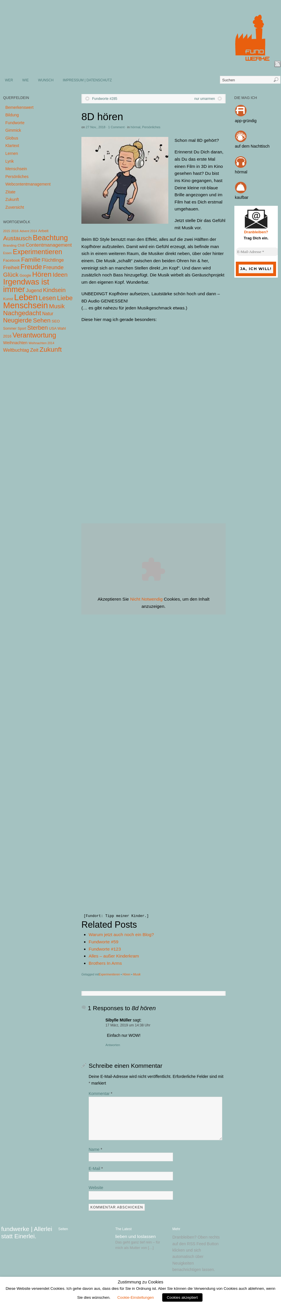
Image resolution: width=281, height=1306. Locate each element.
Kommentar (100, 1093)
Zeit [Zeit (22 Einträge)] (34, 350)
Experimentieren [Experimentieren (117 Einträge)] (37, 252)
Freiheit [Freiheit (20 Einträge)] (11, 267)
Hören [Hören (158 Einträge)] (42, 274)
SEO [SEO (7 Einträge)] (56, 321)
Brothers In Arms (105, 963)
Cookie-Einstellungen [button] (135, 1297)
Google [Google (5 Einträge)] (25, 276)
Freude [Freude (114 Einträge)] (31, 267)
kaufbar (242, 197)
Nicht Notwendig (146, 599)
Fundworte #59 (103, 941)
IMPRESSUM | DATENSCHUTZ (87, 80)
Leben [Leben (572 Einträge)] (26, 297)
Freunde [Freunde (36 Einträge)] (53, 267)
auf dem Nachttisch (252, 146)
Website (96, 1187)
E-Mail (96, 1168)
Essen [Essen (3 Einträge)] (7, 253)
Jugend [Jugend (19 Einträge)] (34, 290)
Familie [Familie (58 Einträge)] (31, 259)
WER (9, 80)
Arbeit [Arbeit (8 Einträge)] (43, 231)
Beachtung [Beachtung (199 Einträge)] (50, 238)
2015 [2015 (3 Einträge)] (6, 231)
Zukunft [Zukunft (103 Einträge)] (51, 349)
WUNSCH (46, 80)
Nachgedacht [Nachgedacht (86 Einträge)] (22, 313)
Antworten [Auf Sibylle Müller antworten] (112, 1045)
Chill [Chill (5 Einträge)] (21, 245)
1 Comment (116, 127)
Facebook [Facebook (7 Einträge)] (11, 260)
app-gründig (246, 120)
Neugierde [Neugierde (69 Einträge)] (17, 320)
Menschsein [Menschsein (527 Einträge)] (25, 305)
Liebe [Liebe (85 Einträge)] (65, 298)
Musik (136, 974)
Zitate (10, 192)
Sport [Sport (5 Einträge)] (22, 328)
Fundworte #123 (105, 949)
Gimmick (13, 130)
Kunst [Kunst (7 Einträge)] (8, 299)
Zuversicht (14, 207)
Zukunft (12, 199)
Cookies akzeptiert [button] (182, 1297)
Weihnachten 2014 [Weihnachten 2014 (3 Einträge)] (41, 343)
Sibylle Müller (118, 1020)
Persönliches (151, 127)
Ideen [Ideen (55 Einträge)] (60, 274)
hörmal (135, 127)
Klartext (12, 145)
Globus (11, 138)
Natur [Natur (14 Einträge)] (47, 313)
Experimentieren (109, 974)
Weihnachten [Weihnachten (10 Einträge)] (15, 342)
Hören (126, 974)
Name (95, 1149)
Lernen (11, 153)
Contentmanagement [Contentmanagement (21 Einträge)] (48, 245)
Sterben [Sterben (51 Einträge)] (37, 327)
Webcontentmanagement (27, 184)
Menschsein (16, 168)
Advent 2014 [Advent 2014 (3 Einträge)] (28, 231)
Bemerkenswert (19, 107)
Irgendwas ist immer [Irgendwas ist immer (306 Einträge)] (26, 286)
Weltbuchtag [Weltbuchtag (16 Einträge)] (16, 350)
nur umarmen (204, 99)
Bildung (12, 115)
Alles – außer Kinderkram (114, 955)
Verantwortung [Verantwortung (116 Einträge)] (34, 335)
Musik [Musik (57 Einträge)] (57, 306)
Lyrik (9, 161)
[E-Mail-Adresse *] (257, 251)
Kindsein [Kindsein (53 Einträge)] (54, 290)
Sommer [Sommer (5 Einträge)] (10, 328)
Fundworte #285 (104, 99)
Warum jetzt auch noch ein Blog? (121, 934)
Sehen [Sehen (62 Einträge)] (42, 320)
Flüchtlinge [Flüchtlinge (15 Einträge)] (53, 260)
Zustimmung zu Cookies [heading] (140, 1282)
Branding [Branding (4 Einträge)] (10, 245)
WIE (25, 80)
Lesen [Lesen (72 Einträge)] (47, 298)
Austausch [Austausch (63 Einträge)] (17, 238)
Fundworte (14, 122)
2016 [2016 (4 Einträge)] (15, 231)
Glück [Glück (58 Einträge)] (11, 274)
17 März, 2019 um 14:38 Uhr (127, 1025)
